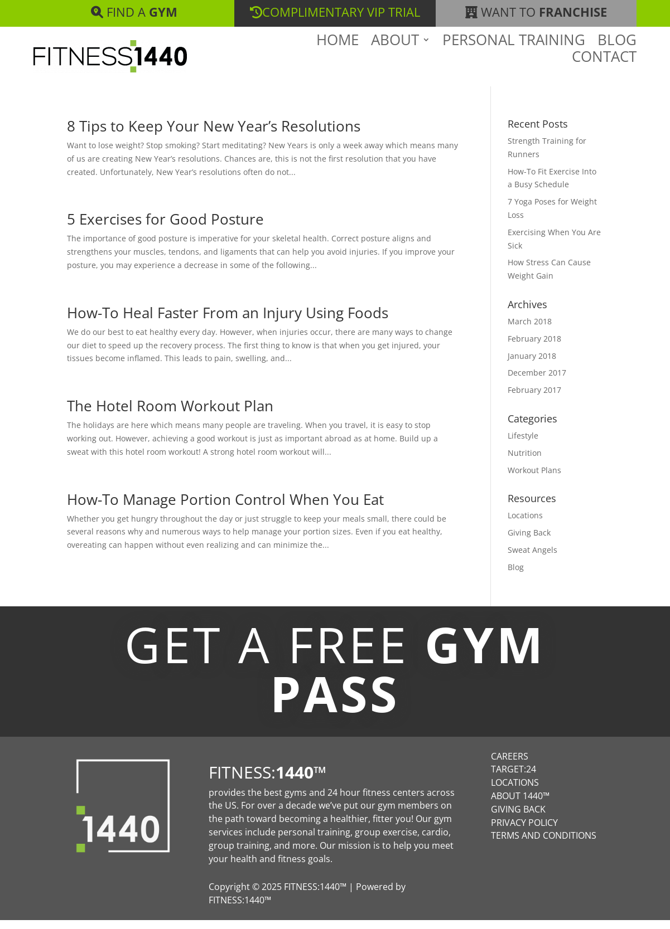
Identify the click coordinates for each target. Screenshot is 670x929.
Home (337, 59)
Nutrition (525, 461)
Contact (604, 76)
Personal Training (513, 59)
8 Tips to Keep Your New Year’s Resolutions (213, 135)
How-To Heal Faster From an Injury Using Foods (227, 322)
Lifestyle (523, 444)
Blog (617, 59)
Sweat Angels (532, 558)
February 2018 (534, 347)
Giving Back (529, 541)
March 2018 (530, 330)
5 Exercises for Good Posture (165, 228)
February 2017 (534, 398)
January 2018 (532, 364)
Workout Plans (534, 479)
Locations (525, 524)
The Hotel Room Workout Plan (170, 415)
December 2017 (537, 381)
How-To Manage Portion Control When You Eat (225, 508)
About (395, 59)
